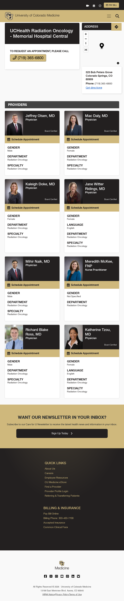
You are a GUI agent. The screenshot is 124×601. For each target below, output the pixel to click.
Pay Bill (111, 5)
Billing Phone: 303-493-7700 (58, 518)
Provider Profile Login (56, 491)
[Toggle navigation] (109, 16)
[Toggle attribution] (118, 63)
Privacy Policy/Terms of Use (68, 594)
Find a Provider (53, 486)
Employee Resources (56, 477)
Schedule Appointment (23, 139)
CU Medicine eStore (56, 482)
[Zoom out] (85, 38)
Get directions (94, 87)
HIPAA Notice (48, 594)
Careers (49, 473)
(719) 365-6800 (28, 57)
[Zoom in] (85, 34)
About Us (50, 468)
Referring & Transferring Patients (62, 495)
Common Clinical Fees (55, 527)
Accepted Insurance (54, 522)
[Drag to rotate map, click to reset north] (85, 43)
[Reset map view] (85, 49)
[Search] (117, 16)
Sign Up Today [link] (62, 433)
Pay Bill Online (51, 513)
